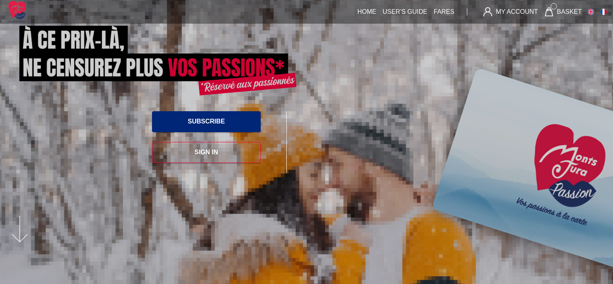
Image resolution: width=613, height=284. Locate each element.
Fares (444, 11)
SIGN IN (206, 152)
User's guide (405, 11)
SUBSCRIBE (206, 121)
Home (366, 11)
